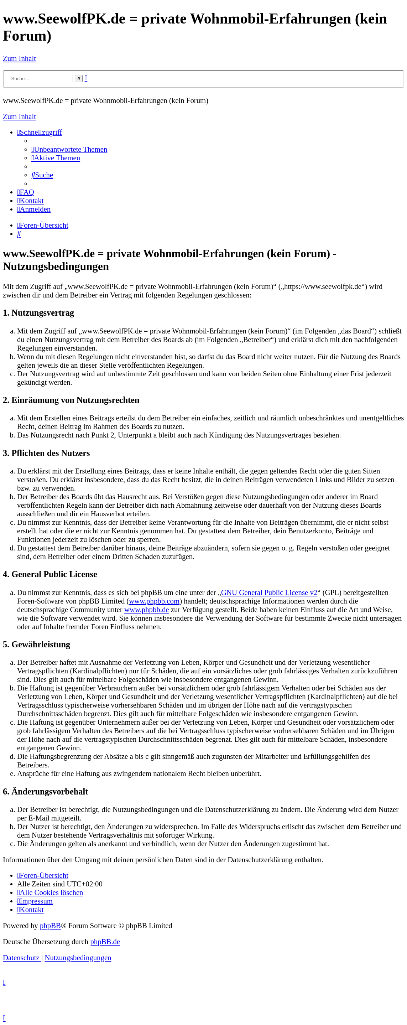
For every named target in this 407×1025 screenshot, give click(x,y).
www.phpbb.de (146, 609)
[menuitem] (69, 149)
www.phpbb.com (154, 601)
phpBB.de (105, 941)
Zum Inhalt (19, 58)
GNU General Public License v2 (269, 592)
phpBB (50, 925)
